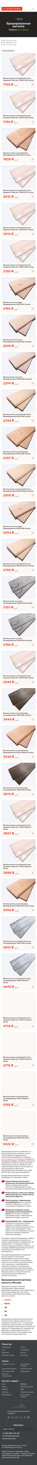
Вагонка (24, 1384)
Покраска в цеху (8, 1364)
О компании (6, 1347)
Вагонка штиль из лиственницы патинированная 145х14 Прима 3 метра (16, 1098)
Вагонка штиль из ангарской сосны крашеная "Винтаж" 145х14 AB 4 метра (18, 677)
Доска (4, 1387)
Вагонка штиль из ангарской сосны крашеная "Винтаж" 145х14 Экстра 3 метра (17, 1059)
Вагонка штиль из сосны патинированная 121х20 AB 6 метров (17, 639)
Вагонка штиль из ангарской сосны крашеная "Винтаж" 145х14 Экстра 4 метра (17, 1020)
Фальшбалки (25, 1371)
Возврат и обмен (8, 1355)
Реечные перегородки (7, 1375)
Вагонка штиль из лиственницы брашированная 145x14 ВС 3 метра (16, 154)
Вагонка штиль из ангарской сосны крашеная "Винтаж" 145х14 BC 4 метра (18, 229)
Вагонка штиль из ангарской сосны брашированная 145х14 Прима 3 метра (18, 490)
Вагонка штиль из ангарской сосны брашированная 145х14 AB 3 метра (17, 415)
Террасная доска (27, 1392)
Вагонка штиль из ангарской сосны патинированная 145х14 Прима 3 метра (17, 980)
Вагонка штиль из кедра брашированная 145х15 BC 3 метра (16, 303)
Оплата (23, 1352)
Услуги (23, 1347)
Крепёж (5, 1389)
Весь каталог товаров (25, 1396)
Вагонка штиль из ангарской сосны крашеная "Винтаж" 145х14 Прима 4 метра (17, 827)
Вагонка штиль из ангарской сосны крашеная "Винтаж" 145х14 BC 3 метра (18, 191)
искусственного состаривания (13, 1159)
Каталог (13, 9)
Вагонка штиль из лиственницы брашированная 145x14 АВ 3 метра (16, 453)
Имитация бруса (27, 1387)
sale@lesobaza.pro (9, 1439)
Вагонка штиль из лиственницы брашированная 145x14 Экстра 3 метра (18, 905)
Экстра (7, 1300)
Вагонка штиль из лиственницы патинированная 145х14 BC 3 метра (17, 714)
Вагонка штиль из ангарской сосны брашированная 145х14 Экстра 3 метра (18, 565)
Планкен (5, 1392)
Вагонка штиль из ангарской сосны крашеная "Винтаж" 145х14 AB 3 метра (18, 266)
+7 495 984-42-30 (10, 1433)
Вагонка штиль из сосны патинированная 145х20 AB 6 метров (17, 602)
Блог (4, 1350)
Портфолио (25, 1350)
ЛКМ (22, 1389)
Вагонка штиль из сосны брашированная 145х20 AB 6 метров (17, 378)
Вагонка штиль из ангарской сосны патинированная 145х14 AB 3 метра (17, 942)
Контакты (24, 1355)
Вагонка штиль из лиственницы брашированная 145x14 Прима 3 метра (18, 751)
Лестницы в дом (8, 1371)
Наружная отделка (9, 1369)
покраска (31, 1231)
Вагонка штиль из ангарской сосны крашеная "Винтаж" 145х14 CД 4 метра (18, 117)
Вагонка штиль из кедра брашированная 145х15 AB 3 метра (16, 527)
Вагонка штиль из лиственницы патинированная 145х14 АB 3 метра (17, 789)
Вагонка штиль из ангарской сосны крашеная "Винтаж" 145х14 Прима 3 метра (17, 866)
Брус (4, 1384)
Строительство (26, 1369)
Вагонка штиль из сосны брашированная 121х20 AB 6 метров (17, 341)
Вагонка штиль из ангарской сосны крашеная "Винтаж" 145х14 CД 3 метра (18, 79)
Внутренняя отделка (25, 1365)
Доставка (5, 1352)
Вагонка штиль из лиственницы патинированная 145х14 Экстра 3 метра (16, 1138)
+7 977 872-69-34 (10, 1436)
